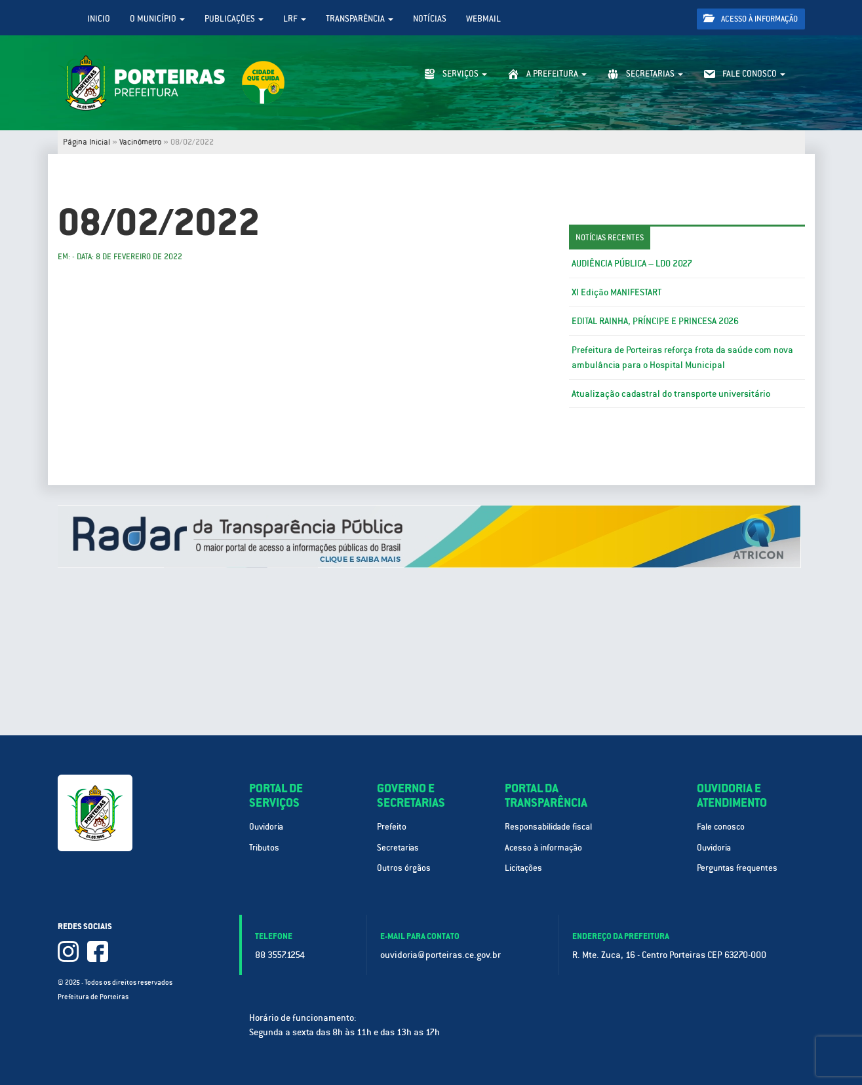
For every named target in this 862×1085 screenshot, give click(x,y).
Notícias (429, 18)
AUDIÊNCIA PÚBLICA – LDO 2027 (632, 263)
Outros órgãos (404, 868)
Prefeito (391, 826)
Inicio (98, 18)
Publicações (234, 18)
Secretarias (398, 847)
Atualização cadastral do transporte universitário (671, 393)
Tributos (264, 847)
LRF (294, 18)
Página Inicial (86, 142)
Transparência (359, 18)
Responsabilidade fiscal (548, 826)
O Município (157, 18)
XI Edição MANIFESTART (616, 292)
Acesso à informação (750, 18)
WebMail (483, 18)
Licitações (523, 868)
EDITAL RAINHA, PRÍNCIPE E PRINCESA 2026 (655, 321)
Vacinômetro (140, 142)
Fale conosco (721, 826)
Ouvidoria (266, 826)
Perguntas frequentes (737, 868)
